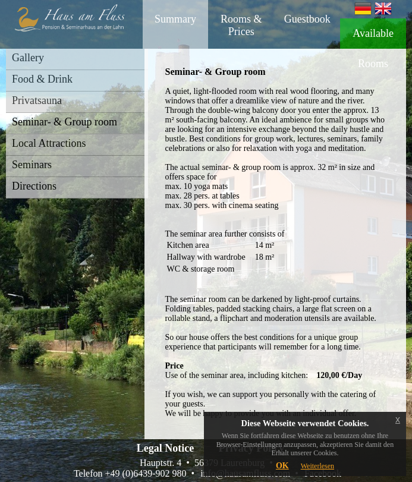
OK (282, 465)
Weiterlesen (317, 466)
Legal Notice (165, 448)
